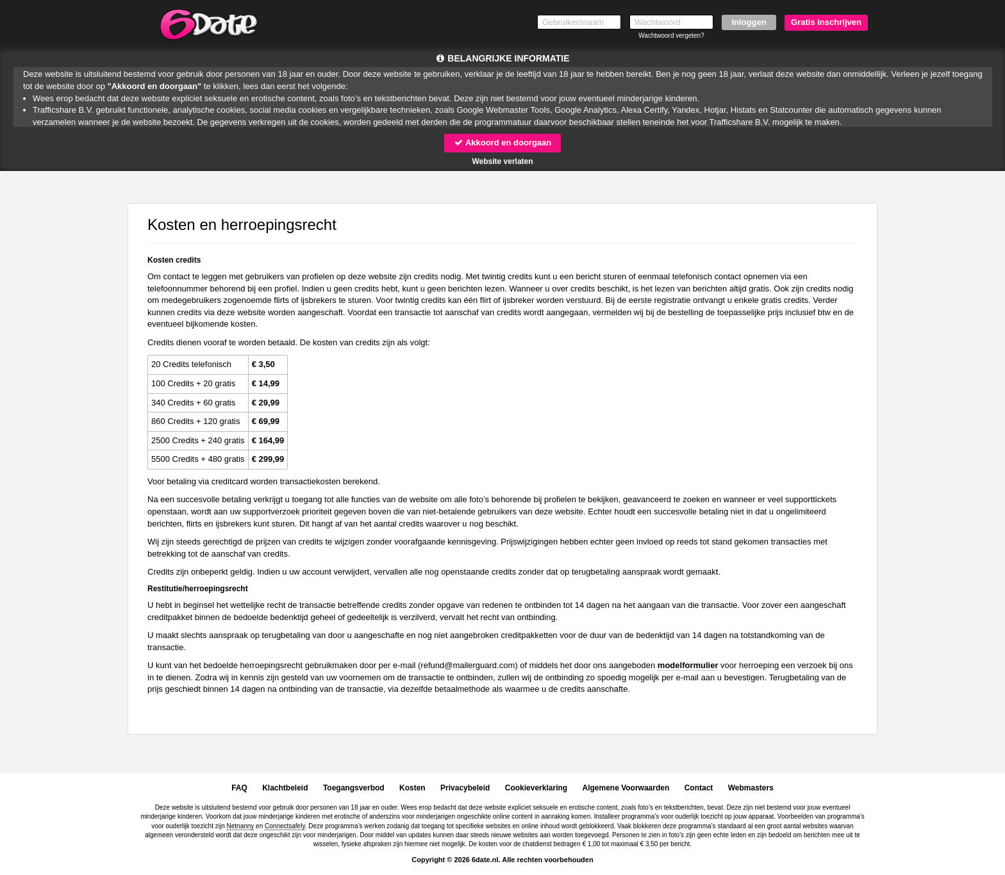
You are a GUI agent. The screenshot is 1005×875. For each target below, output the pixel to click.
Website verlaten (502, 161)
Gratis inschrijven (826, 22)
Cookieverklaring (536, 787)
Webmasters (751, 787)
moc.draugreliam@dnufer (467, 665)
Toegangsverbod (354, 787)
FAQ (239, 787)
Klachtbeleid (285, 787)
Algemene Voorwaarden (625, 787)
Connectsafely (285, 826)
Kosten (412, 787)
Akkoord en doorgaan (502, 142)
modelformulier (688, 665)
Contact (699, 787)
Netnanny (240, 826)
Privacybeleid (465, 787)
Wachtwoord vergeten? (671, 35)
